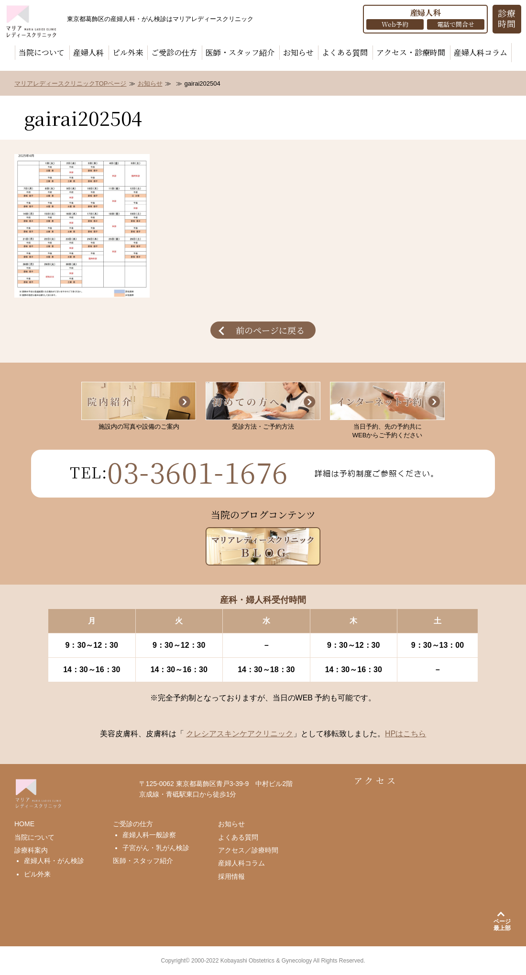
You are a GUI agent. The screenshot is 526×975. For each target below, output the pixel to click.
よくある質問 (345, 52)
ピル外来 (127, 52)
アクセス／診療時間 (248, 850)
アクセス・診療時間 (410, 52)
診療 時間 (507, 18)
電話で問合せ (455, 24)
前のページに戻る (270, 330)
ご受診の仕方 (174, 52)
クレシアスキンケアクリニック (239, 734)
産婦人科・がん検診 (54, 860)
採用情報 (231, 876)
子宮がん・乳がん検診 (155, 848)
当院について (42, 52)
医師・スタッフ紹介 (240, 52)
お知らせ (298, 52)
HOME (24, 824)
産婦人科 (88, 52)
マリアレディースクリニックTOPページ (70, 83)
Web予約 (395, 24)
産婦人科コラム (480, 52)
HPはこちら (405, 734)
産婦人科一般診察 (149, 835)
